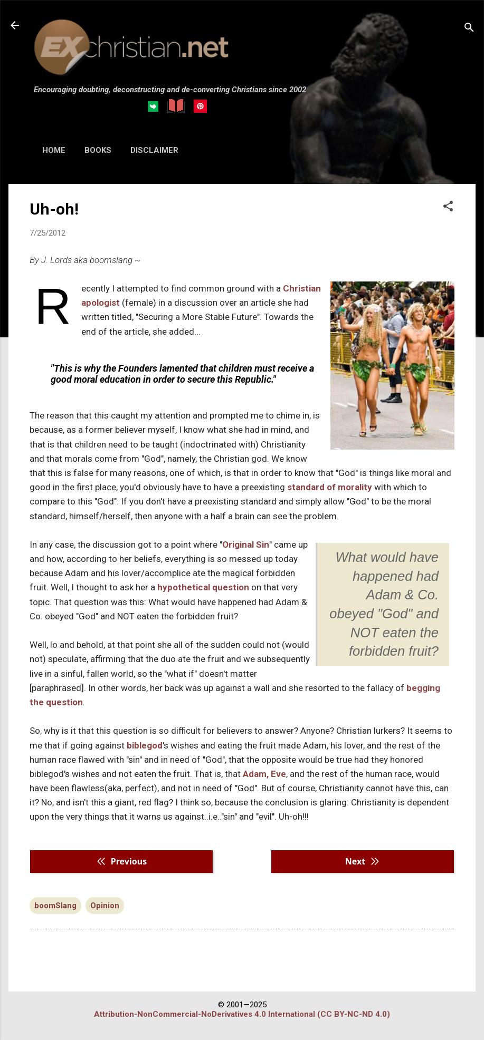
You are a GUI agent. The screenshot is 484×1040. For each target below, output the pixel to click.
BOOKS (97, 150)
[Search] (469, 29)
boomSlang (55, 905)
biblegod (145, 745)
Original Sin (245, 544)
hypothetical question (203, 587)
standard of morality (329, 487)
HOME (53, 150)
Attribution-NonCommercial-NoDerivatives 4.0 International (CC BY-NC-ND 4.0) (242, 1014)
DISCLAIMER (154, 150)
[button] (448, 207)
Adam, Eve (264, 774)
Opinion (104, 905)
